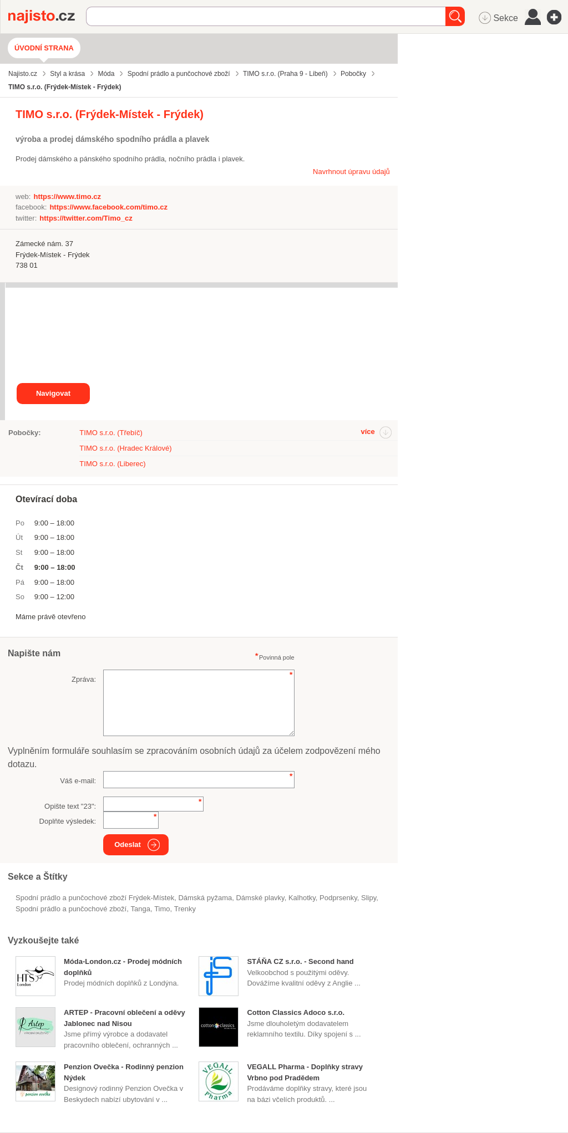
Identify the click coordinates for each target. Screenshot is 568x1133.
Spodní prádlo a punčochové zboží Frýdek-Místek (95, 898)
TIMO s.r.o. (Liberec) (112, 464)
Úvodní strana (44, 48)
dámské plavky (260, 898)
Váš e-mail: (78, 781)
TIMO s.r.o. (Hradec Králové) (125, 448)
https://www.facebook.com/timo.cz (108, 207)
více (367, 431)
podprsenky (338, 898)
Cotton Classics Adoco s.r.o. (295, 1012)
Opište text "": (70, 806)
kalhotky (302, 898)
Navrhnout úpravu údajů (351, 171)
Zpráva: (84, 679)
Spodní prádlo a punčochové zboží (71, 909)
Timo (162, 909)
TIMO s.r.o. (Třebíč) (110, 432)
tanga (140, 909)
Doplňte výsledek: (68, 821)
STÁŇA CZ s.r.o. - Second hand (300, 961)
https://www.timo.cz (67, 196)
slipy (368, 898)
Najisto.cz (47, 16)
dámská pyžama (205, 898)
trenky (185, 909)
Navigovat (53, 393)
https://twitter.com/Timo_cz (85, 218)
